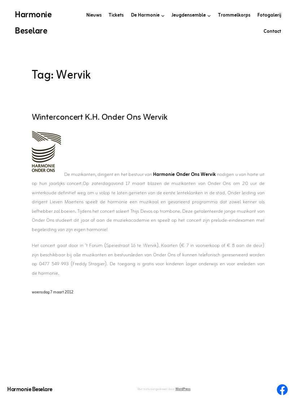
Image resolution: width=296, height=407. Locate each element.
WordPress (183, 389)
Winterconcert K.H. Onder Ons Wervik (100, 118)
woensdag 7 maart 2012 (52, 292)
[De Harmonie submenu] (163, 15)
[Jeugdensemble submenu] (209, 15)
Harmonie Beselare (29, 390)
